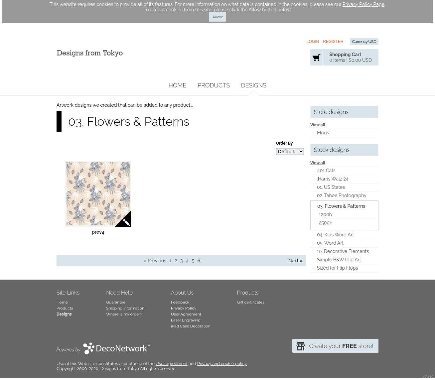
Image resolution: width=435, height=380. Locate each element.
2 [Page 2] (176, 260)
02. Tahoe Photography (341, 195)
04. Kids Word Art (335, 234)
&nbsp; (98, 194)
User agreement (172, 363)
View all (317, 125)
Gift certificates (251, 302)
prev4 (98, 232)
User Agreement (186, 314)
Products (214, 85)
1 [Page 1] (170, 260)
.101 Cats (326, 170)
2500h (325, 222)
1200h (325, 214)
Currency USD (364, 41)
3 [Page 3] (181, 260)
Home (178, 85)
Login (313, 41)
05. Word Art (330, 243)
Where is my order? (124, 314)
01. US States (331, 187)
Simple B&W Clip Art (339, 259)
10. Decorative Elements (343, 251)
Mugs (323, 132)
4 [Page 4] (187, 260)
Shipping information (125, 308)
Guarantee (115, 302)
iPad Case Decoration (191, 326)
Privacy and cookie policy (222, 363)
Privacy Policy (183, 308)
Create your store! (341, 345)
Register (333, 41)
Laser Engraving (186, 320)
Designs (254, 85)
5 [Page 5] (193, 260)
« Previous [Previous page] (155, 260)
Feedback (180, 302)
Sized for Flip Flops (337, 268)
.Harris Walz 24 (333, 179)
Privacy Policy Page (363, 4)
